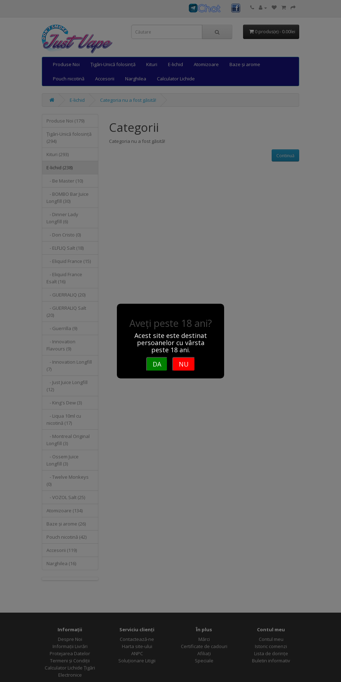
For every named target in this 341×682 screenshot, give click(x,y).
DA (157, 364)
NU (184, 364)
